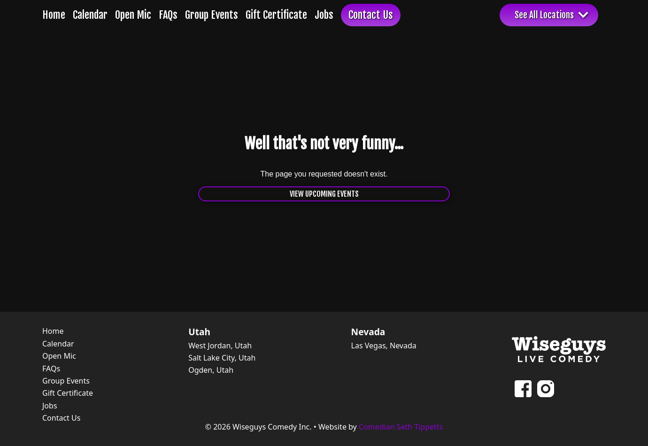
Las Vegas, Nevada (384, 345)
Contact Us (370, 15)
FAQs (168, 15)
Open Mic (133, 15)
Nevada (368, 332)
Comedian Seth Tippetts (401, 427)
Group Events (211, 15)
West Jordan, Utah (220, 345)
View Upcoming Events (324, 194)
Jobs (324, 15)
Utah (199, 332)
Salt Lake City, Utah (221, 358)
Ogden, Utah (210, 370)
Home (53, 15)
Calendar (90, 15)
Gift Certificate (276, 15)
